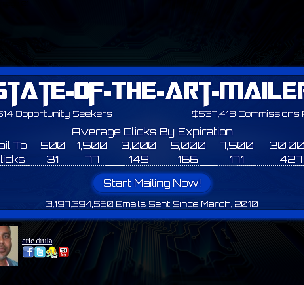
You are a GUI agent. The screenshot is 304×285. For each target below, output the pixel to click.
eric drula (37, 240)
